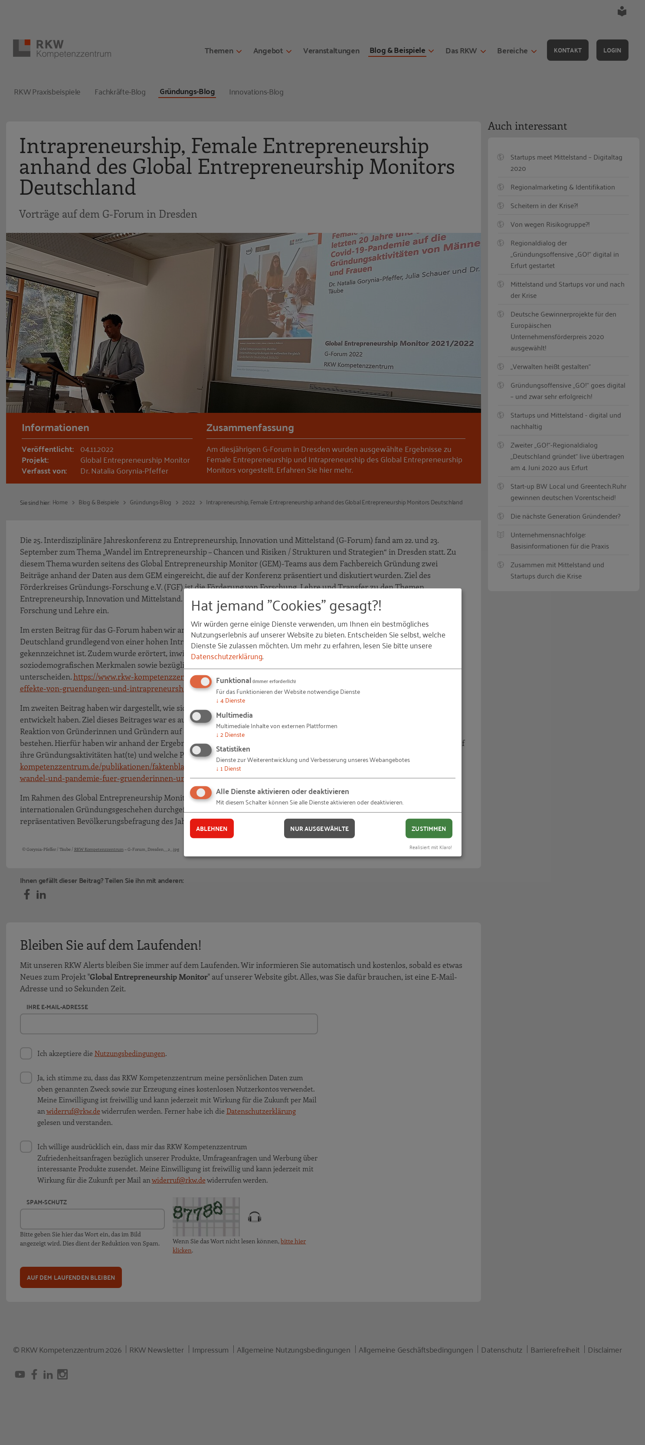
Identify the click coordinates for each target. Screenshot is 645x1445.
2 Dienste (230, 734)
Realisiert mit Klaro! (430, 846)
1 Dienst (228, 767)
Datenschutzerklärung (226, 656)
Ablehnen (212, 828)
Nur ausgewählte (319, 828)
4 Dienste (230, 699)
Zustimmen (429, 828)
